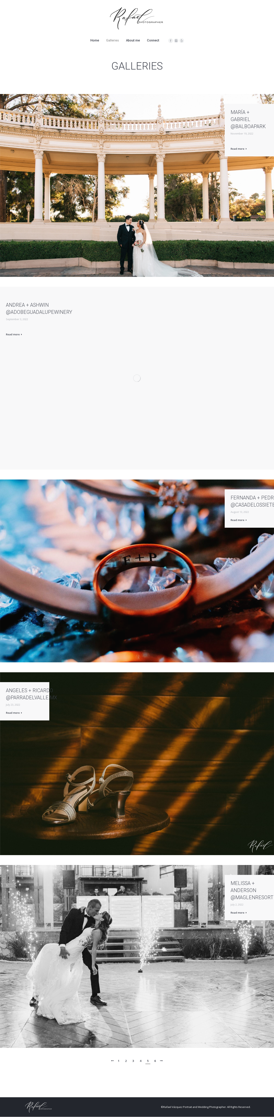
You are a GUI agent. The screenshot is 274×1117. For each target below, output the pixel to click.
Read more (239, 148)
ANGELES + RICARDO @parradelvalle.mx (31, 694)
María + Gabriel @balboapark (248, 119)
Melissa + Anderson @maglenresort (252, 890)
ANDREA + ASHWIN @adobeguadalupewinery (39, 308)
